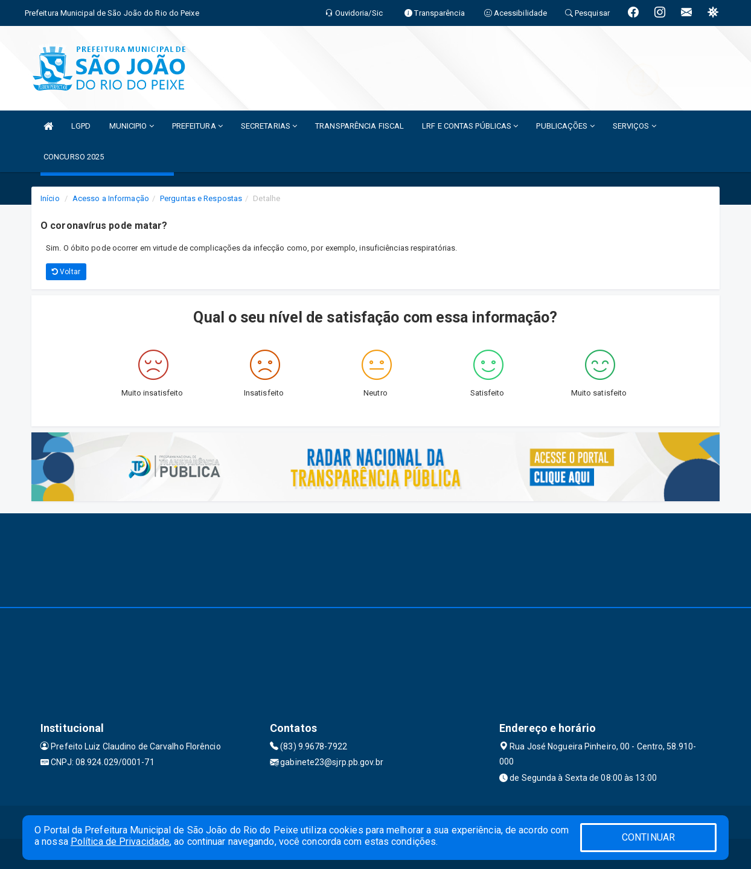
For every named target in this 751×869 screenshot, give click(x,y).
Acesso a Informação (110, 198)
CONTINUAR (648, 837)
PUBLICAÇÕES (565, 125)
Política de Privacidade (120, 841)
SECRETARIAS (269, 125)
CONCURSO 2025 (73, 156)
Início (50, 198)
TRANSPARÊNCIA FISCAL (359, 125)
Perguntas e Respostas (201, 198)
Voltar (66, 272)
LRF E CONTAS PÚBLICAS (470, 125)
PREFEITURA (197, 125)
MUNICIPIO (131, 125)
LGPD (81, 125)
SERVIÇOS (634, 125)
